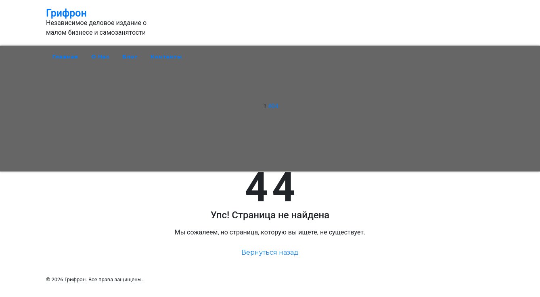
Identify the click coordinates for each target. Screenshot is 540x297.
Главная (65, 56)
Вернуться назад (270, 252)
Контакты (166, 56)
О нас (100, 56)
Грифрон (66, 13)
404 (273, 106)
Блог (130, 56)
